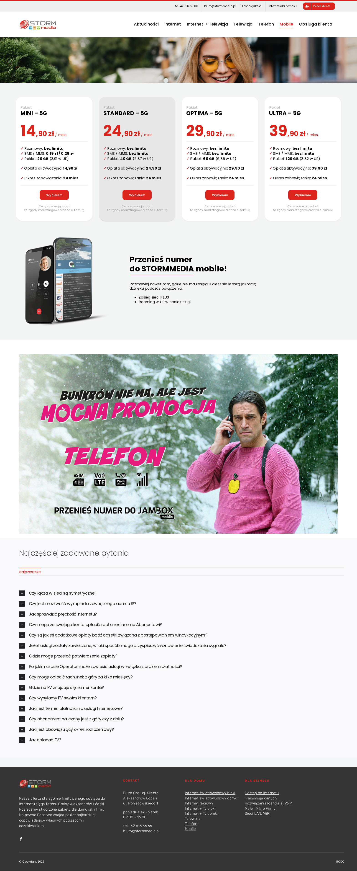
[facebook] (21, 839)
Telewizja (193, 818)
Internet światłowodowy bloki (210, 793)
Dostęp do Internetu (262, 793)
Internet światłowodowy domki (211, 798)
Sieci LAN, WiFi (257, 813)
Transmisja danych (261, 798)
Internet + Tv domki (201, 813)
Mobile (190, 829)
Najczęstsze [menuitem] (30, 572)
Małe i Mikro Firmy (260, 808)
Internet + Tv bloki (200, 808)
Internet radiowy (199, 803)
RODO (340, 861)
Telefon (191, 824)
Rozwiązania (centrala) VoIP (268, 803)
